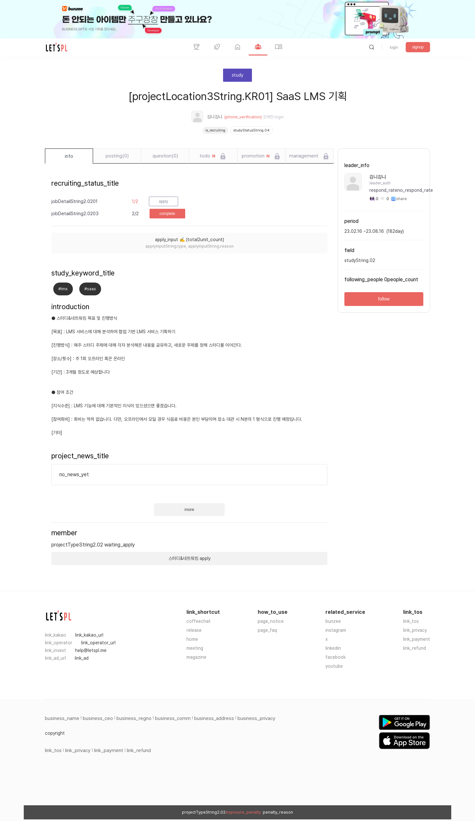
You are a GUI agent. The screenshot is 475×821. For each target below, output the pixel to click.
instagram (335, 630)
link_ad (82, 658)
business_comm (173, 718)
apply (163, 201)
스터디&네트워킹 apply (189, 558)
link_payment (416, 639)
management (303, 156)
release (194, 630)
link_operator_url (98, 642)
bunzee (333, 621)
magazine (196, 657)
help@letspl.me (91, 650)
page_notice (271, 621)
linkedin (333, 648)
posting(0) (117, 156)
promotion (256, 156)
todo (207, 156)
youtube (334, 666)
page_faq (267, 630)
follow (384, 298)
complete (167, 213)
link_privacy (415, 630)
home (192, 639)
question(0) (165, 156)
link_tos (411, 621)
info (69, 156)
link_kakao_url (89, 635)
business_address (214, 718)
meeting (194, 648)
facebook (335, 657)
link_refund (414, 648)
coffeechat (198, 621)
